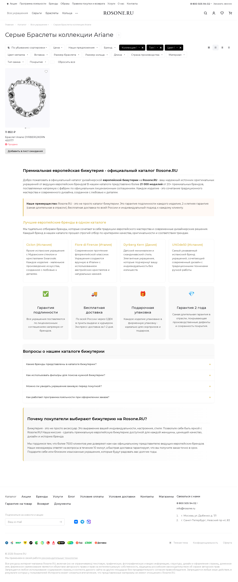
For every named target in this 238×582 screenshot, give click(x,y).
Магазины (166, 496)
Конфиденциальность (205, 542)
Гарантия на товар (18, 503)
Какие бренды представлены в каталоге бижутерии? (62, 370)
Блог (71, 496)
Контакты (147, 496)
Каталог (10, 496)
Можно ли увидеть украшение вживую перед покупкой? (64, 392)
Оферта (227, 542)
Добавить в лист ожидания (25, 151)
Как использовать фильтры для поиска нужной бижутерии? (66, 381)
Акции (26, 496)
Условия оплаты (92, 496)
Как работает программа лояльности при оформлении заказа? (69, 403)
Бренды (42, 496)
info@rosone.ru (186, 508)
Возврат (43, 503)
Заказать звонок (222, 3)
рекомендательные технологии (60, 558)
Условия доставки (122, 496)
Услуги (58, 496)
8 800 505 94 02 (200, 3)
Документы (62, 503)
